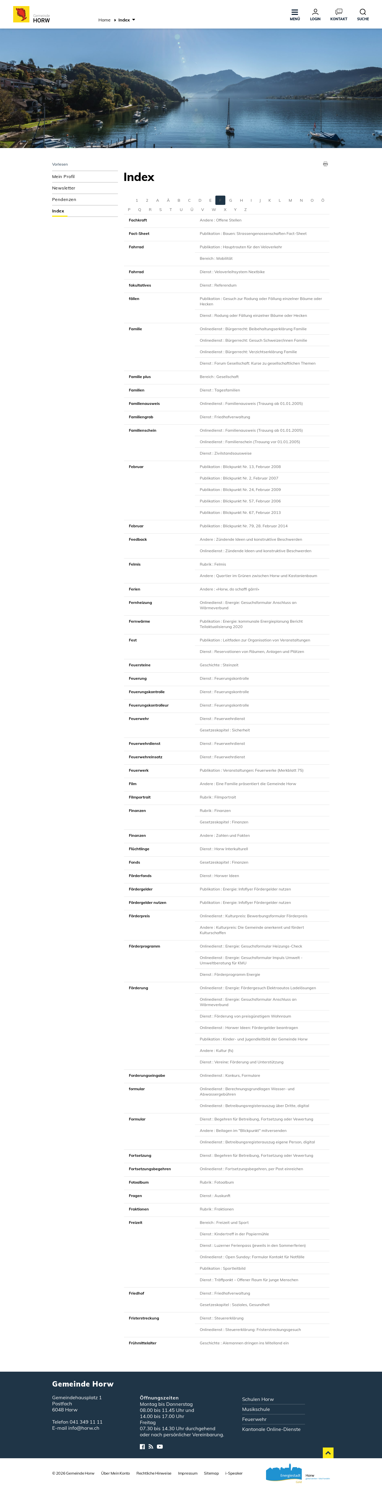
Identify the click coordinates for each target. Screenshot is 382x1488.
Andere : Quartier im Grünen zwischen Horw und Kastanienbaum (258, 575)
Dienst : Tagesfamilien (220, 390)
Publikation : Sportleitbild (223, 1268)
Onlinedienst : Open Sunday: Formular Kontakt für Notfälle (252, 1256)
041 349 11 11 (86, 1422)
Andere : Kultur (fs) (216, 1050)
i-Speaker (234, 1473)
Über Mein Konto (115, 1473)
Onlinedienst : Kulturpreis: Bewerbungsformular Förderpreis (253, 915)
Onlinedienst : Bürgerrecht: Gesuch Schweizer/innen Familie (253, 340)
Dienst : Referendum (218, 285)
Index (72, 211)
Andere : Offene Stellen (220, 220)
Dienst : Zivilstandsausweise (226, 453)
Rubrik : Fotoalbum (217, 1182)
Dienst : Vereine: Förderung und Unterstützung (242, 1061)
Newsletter (63, 188)
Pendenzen (64, 199)
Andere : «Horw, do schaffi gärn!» (229, 589)
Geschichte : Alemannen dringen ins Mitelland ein (244, 1342)
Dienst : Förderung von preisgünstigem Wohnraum (245, 1016)
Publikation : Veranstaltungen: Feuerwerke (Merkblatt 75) (252, 770)
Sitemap (211, 1473)
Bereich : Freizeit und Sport (224, 1222)
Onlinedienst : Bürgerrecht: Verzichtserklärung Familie (248, 351)
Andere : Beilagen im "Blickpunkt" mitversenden (243, 1130)
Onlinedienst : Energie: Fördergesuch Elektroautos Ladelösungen (258, 987)
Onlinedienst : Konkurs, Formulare (230, 1075)
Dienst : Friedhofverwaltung (225, 416)
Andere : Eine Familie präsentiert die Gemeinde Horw (248, 783)
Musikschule (256, 1409)
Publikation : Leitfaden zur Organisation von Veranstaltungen (255, 640)
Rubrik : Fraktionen (217, 1209)
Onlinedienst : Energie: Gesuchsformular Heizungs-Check (251, 946)
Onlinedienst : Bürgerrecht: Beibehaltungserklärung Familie (253, 328)
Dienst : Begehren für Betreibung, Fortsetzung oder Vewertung (256, 1119)
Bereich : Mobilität (216, 258)
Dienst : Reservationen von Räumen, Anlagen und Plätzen (252, 651)
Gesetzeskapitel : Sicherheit (225, 730)
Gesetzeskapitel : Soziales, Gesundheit (235, 1304)
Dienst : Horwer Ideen (219, 875)
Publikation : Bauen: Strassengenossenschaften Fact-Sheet (253, 233)
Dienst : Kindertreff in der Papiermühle (234, 1233)
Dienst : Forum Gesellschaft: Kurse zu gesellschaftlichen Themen (257, 363)
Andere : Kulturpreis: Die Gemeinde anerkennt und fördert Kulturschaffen (252, 930)
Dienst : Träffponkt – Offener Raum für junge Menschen (249, 1279)
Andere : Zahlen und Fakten (225, 835)
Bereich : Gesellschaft (219, 376)
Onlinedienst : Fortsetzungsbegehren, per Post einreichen (251, 1168)
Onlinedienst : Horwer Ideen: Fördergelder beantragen (249, 1027)
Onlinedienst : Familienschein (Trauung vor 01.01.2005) (250, 441)
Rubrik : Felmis (213, 564)
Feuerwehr (254, 1419)
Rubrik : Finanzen (215, 810)
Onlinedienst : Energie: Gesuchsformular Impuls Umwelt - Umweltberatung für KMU (251, 960)
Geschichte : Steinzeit (219, 664)
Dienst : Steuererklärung (222, 1318)
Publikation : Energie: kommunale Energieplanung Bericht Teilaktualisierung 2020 (251, 624)
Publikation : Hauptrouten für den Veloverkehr (241, 246)
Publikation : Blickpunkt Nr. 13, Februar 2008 (240, 466)
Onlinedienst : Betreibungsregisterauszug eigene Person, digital (257, 1141)
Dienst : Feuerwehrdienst (222, 718)
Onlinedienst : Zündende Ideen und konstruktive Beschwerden (255, 550)
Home (104, 20)
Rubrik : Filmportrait (218, 797)
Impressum (188, 1473)
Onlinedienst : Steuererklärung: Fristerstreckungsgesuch (250, 1329)
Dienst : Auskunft (215, 1195)
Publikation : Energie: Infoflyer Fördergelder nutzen (245, 889)
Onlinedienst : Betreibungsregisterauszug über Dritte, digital (254, 1105)
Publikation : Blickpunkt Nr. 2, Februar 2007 (239, 478)
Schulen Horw (258, 1399)
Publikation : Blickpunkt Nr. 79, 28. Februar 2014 (244, 525)
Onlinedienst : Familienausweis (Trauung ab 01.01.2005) (251, 403)
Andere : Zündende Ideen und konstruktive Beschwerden (251, 539)
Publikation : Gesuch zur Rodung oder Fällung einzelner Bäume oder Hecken (261, 301)
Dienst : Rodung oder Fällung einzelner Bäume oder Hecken (253, 315)
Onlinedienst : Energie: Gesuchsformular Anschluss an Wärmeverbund (248, 605)
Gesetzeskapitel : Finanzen (224, 821)
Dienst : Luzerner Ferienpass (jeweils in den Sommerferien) (253, 1245)
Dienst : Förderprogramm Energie (230, 974)
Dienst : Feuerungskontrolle (224, 678)
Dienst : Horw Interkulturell (224, 848)
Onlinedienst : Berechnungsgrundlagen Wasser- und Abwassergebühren (247, 1091)
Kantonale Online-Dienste (271, 1429)
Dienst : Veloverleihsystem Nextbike (232, 271)
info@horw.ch (83, 1428)
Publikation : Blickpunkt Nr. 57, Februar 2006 (240, 501)
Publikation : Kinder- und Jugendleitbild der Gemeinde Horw (254, 1039)
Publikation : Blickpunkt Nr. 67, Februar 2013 (240, 512)
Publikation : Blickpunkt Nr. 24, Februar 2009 (240, 489)
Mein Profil (63, 176)
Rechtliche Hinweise (154, 1473)
